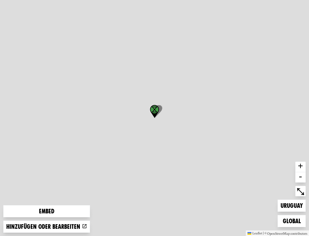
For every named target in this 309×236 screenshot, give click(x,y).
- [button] (300, 177)
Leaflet (254, 233)
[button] (154, 111)
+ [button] (300, 167)
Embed (46, 211)
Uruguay (291, 205)
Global (293, 220)
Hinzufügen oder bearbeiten (46, 226)
